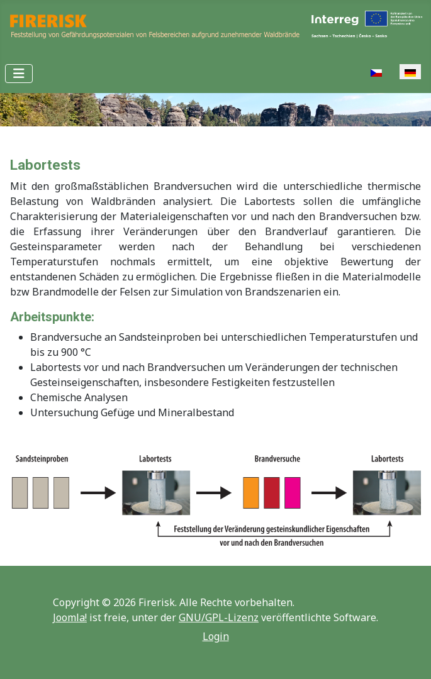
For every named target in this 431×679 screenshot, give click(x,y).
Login (216, 636)
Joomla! (70, 617)
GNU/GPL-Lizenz (219, 617)
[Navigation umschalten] (19, 73)
